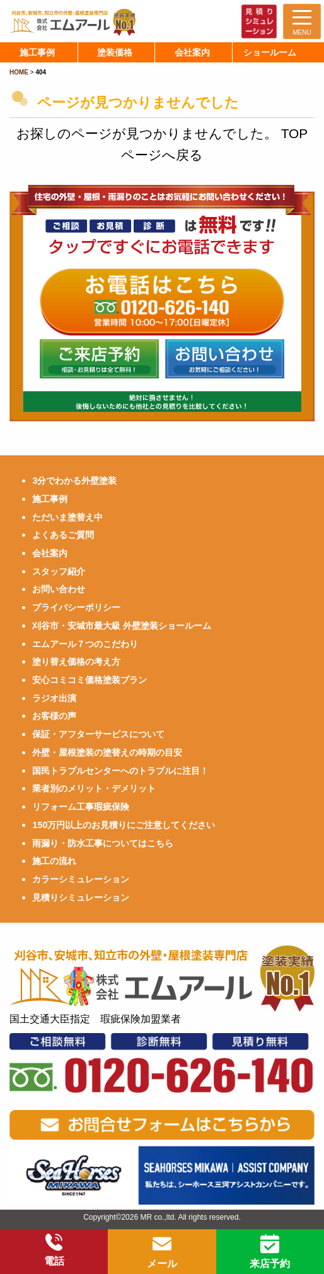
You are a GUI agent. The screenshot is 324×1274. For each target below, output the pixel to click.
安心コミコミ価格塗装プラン (89, 680)
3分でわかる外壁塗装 (74, 481)
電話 (54, 1250)
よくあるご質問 (63, 535)
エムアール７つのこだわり (85, 644)
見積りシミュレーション (80, 897)
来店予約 (270, 1251)
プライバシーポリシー (76, 607)
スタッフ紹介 (58, 571)
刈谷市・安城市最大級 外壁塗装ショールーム (121, 626)
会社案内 (49, 553)
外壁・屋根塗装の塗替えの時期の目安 (107, 752)
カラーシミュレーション (80, 879)
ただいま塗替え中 (67, 517)
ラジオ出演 (54, 698)
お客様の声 (54, 716)
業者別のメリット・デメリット (94, 788)
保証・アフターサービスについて (98, 734)
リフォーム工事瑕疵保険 (80, 807)
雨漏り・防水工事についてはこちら (102, 843)
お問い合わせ (58, 589)
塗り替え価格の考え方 (76, 662)
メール (162, 1251)
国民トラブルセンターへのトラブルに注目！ (120, 771)
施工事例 (49, 499)
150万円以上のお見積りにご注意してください (123, 825)
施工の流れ (54, 861)
